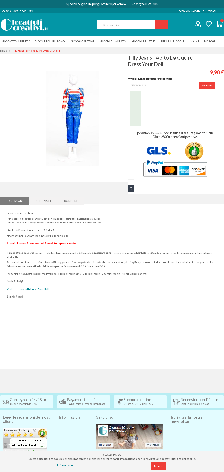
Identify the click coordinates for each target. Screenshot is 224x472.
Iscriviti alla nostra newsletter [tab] (187, 413)
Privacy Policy (68, 442)
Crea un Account (189, 10)
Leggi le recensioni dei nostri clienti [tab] (27, 413)
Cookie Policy (68, 448)
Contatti (27, 10)
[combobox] (128, 24)
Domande (71, 200)
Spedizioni (65, 419)
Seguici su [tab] (104, 411)
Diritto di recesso (70, 430)
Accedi (212, 10)
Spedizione (44, 200)
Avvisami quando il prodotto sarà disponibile (150, 78)
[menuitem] (210, 41)
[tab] (14, 200)
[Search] (161, 24)
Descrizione (15, 200)
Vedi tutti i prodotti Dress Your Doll (28, 289)
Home (3, 50)
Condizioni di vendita (72, 425)
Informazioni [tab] (70, 411)
